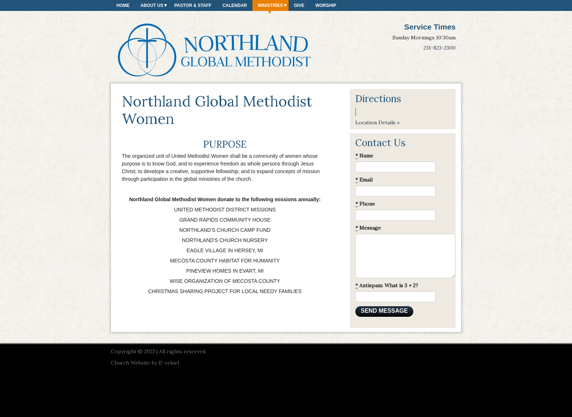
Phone (365, 203)
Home (123, 5)
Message (368, 228)
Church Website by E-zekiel (145, 362)
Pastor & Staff (193, 5)
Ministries (270, 5)
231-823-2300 (440, 47)
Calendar (235, 5)
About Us (151, 5)
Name (364, 155)
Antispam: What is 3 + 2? (386, 285)
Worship (325, 5)
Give (299, 5)
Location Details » (377, 122)
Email (363, 179)
